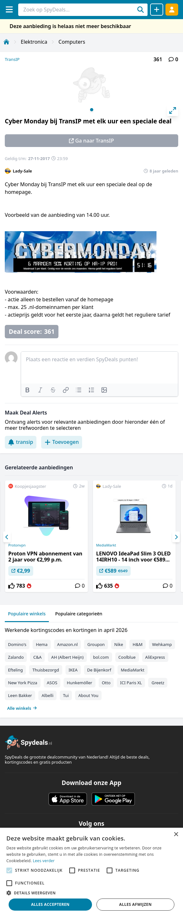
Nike (118, 644)
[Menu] (9, 9)
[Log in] (171, 9)
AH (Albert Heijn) (67, 657)
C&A (37, 657)
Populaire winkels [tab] (27, 614)
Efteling (15, 670)
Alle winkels (22, 708)
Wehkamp (162, 644)
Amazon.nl (67, 644)
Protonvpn (17, 545)
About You (88, 695)
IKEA (73, 670)
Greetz (157, 683)
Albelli (47, 695)
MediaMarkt (106, 545)
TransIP (12, 59)
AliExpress (155, 657)
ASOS (52, 683)
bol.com (101, 657)
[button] (91, 893)
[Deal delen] (156, 10)
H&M (137, 644)
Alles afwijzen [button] (135, 904)
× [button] (175, 834)
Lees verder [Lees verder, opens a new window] (44, 860)
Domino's (17, 644)
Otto (106, 683)
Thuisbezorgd (45, 670)
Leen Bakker (20, 695)
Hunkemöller (79, 683)
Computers (71, 41)
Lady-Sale (22, 170)
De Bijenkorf (99, 670)
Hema (41, 644)
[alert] (91, 872)
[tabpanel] (91, 667)
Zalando (16, 657)
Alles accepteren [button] (50, 904)
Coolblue (127, 657)
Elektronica (34, 41)
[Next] (176, 537)
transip (20, 441)
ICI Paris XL (131, 683)
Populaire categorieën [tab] (79, 614)
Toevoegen (61, 441)
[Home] (6, 42)
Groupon (95, 644)
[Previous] (7, 537)
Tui (66, 695)
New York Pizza (22, 683)
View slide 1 (91, 109)
